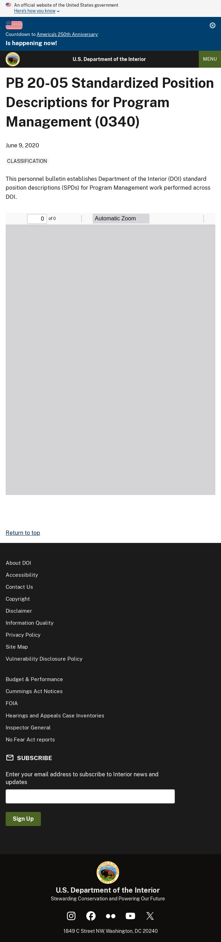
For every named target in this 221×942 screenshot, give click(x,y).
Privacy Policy (23, 635)
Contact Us (19, 587)
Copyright (18, 599)
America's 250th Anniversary (67, 34)
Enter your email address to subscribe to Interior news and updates (82, 778)
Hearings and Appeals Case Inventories (55, 715)
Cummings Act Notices (34, 691)
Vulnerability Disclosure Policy (44, 659)
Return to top (23, 533)
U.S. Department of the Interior (109, 59)
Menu (210, 59)
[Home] (13, 59)
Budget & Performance (34, 679)
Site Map (17, 647)
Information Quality (30, 623)
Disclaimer (19, 611)
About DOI (18, 563)
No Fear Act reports (30, 739)
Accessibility (22, 575)
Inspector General (28, 727)
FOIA (12, 703)
